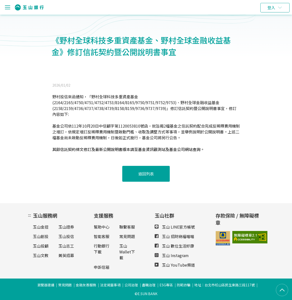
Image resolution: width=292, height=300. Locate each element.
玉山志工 (66, 246)
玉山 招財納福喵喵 (174, 236)
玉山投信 (66, 236)
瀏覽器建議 (45, 284)
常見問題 (127, 236)
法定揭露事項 (110, 284)
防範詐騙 (183, 284)
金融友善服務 (86, 284)
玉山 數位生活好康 (174, 246)
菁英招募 (66, 255)
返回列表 (146, 174)
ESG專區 (166, 284)
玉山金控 (40, 227)
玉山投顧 (40, 246)
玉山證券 (66, 227)
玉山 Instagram (172, 255)
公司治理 (131, 284)
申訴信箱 (101, 267)
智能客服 (101, 236)
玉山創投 (40, 236)
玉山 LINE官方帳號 (175, 227)
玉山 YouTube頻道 (175, 265)
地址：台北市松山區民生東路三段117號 (224, 284)
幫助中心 (101, 227)
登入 (271, 7)
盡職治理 (149, 284)
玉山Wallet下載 (127, 251)
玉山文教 (40, 255)
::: (29, 215)
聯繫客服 (127, 227)
